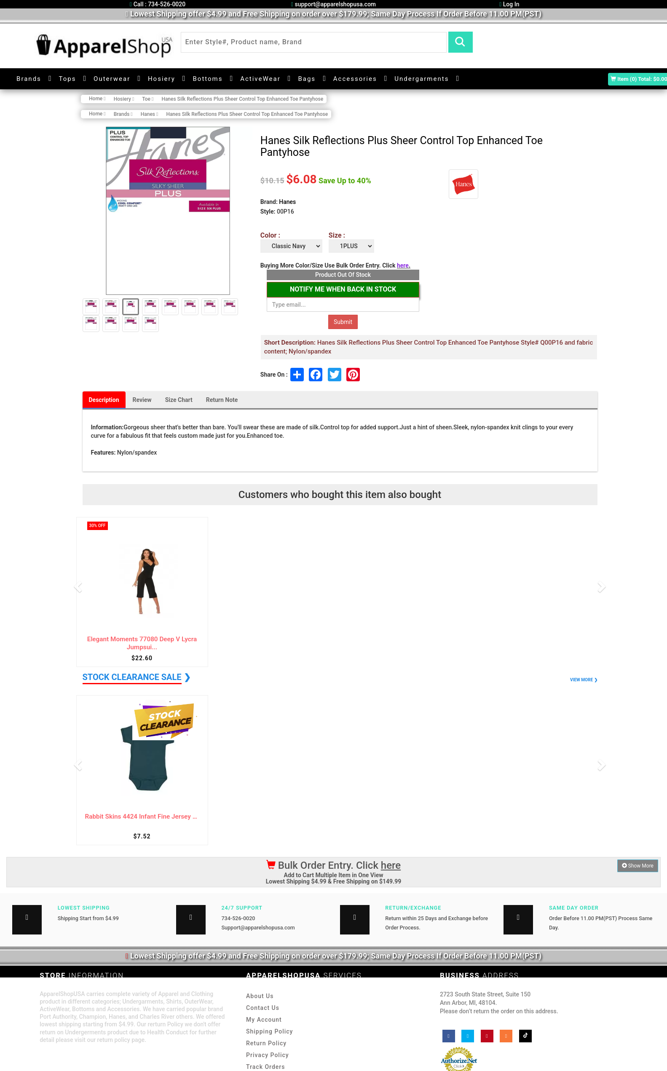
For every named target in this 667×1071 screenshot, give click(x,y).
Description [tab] (104, 399)
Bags (307, 79)
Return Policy (266, 1043)
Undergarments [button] (421, 79)
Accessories (355, 79)
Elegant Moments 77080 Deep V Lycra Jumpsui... (142, 643)
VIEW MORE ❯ (583, 679)
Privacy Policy (267, 1055)
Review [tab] (142, 399)
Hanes (287, 201)
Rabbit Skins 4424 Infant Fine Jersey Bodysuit (142, 816)
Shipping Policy (269, 1031)
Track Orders (265, 1066)
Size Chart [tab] (179, 399)
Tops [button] (67, 79)
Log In (509, 4)
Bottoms (207, 79)
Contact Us (262, 1007)
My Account (264, 1019)
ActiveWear (260, 79)
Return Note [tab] (222, 399)
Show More (638, 866)
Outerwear (112, 79)
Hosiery (161, 79)
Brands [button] (28, 79)
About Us (259, 996)
